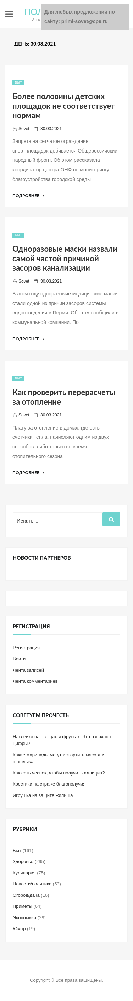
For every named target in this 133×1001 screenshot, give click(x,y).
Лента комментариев (35, 681)
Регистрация (26, 647)
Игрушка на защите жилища (43, 795)
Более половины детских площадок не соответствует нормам (63, 105)
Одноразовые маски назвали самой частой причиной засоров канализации (64, 258)
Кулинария (24, 872)
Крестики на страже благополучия (49, 784)
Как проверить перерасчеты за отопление (63, 396)
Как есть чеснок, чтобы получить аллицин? (59, 773)
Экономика (24, 917)
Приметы (22, 906)
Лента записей (28, 670)
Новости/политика (32, 883)
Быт (18, 82)
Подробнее (28, 195)
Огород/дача (26, 895)
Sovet (23, 128)
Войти (19, 658)
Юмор (19, 928)
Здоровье (23, 861)
